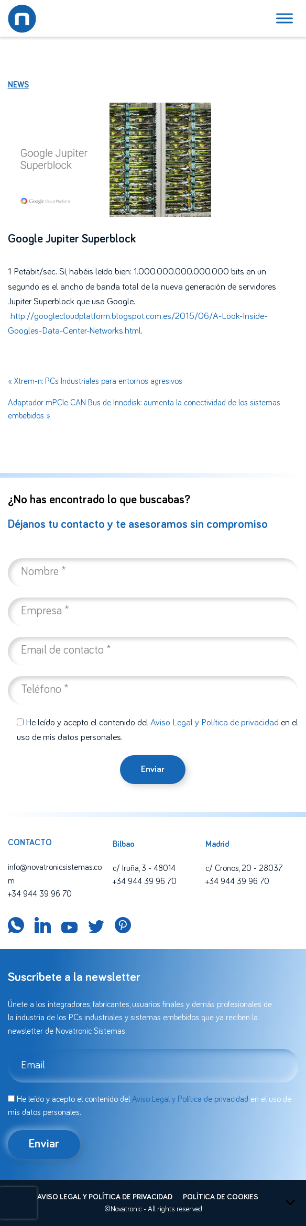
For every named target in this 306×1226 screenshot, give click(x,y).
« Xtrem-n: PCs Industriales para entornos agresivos (95, 381)
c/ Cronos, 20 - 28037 (243, 868)
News (18, 85)
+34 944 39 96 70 (40, 894)
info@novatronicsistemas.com (55, 874)
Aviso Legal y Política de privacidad (214, 722)
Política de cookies (220, 1197)
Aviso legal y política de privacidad (104, 1197)
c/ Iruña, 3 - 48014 (144, 868)
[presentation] (18, 1203)
